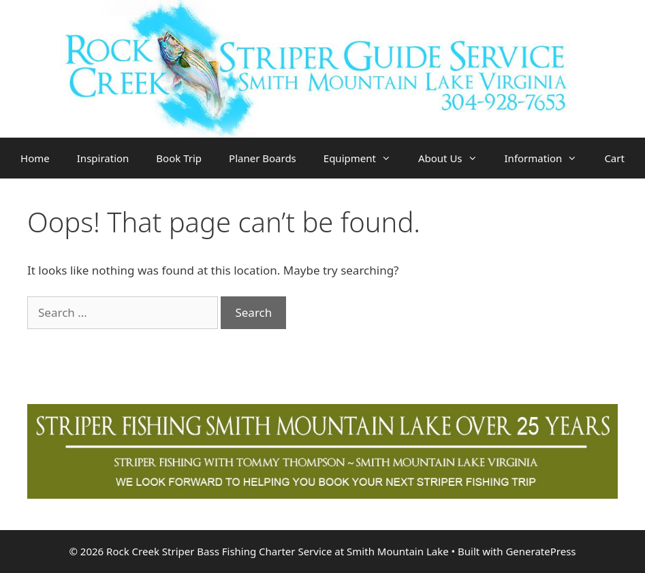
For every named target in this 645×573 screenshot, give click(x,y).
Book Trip (179, 158)
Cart (614, 158)
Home (35, 158)
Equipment (364, 158)
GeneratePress (540, 551)
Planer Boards (262, 158)
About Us (454, 158)
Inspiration (103, 158)
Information (548, 158)
